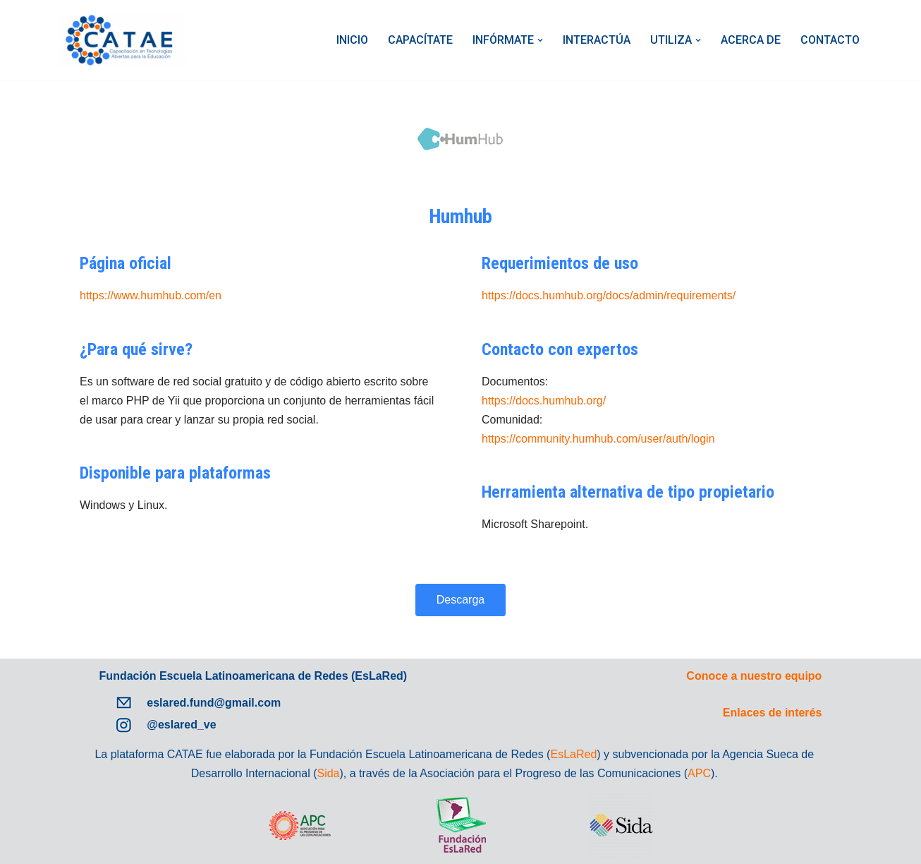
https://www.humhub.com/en (150, 295)
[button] (540, 40)
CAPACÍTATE (420, 40)
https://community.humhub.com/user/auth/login (598, 439)
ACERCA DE (751, 40)
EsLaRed (573, 754)
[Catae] (122, 40)
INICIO (352, 40)
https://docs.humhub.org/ (544, 401)
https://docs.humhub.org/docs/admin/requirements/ (609, 295)
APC (699, 773)
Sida (328, 773)
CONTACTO (830, 40)
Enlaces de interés (772, 713)
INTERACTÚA (596, 40)
